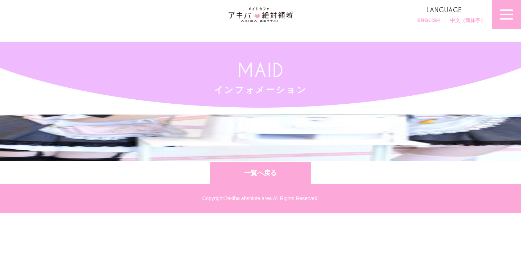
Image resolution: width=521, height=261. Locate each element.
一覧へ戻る (260, 173)
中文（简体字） (468, 20)
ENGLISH (428, 20)
